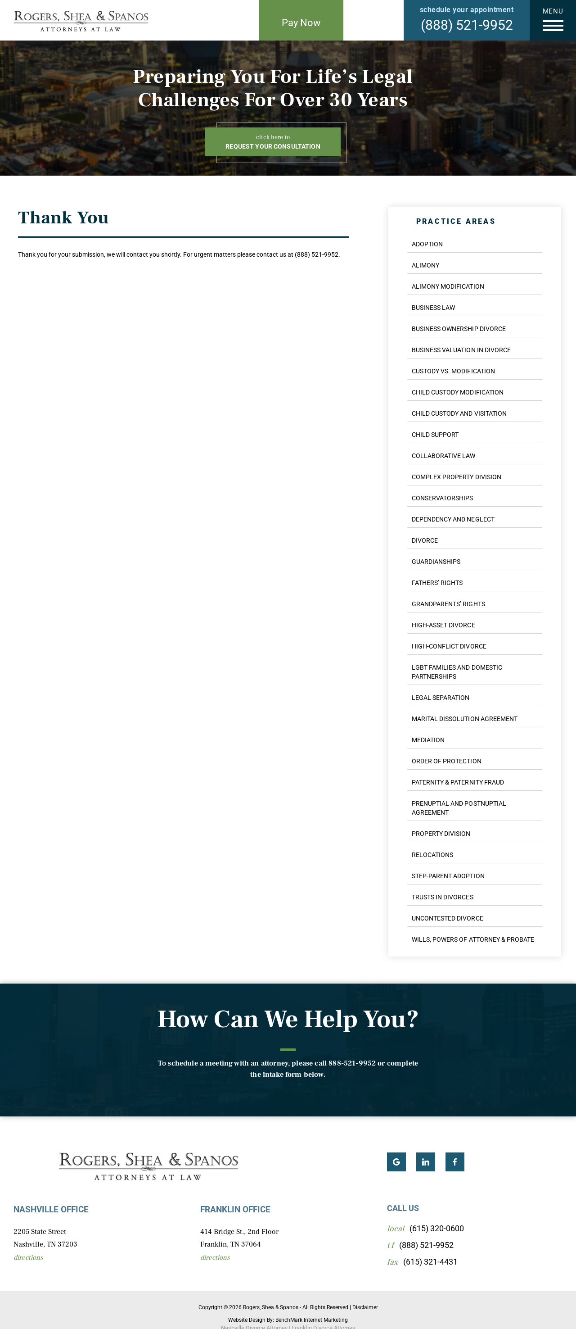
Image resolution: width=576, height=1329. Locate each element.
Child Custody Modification (458, 392)
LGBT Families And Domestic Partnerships (457, 672)
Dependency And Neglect (453, 519)
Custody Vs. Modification (453, 371)
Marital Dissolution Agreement (465, 718)
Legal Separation (440, 697)
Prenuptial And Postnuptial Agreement (459, 808)
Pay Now (301, 22)
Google (396, 1161)
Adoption (427, 244)
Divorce (425, 540)
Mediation (428, 740)
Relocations (432, 854)
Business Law (433, 307)
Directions (28, 1257)
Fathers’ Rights (437, 582)
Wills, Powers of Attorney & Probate (473, 939)
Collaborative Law (444, 455)
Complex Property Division (456, 477)
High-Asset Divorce (443, 625)
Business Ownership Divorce (459, 328)
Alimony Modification (448, 286)
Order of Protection (447, 761)
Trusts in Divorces (442, 897)
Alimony (425, 265)
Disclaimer (365, 1307)
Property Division (441, 833)
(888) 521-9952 (467, 25)
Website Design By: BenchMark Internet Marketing (288, 1320)
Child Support (435, 434)
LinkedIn (425, 1161)
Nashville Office (51, 1209)
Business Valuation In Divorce (461, 350)
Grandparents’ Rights (448, 604)
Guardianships (436, 561)
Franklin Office (235, 1209)
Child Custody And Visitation (459, 413)
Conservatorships (442, 498)
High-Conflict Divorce (449, 646)
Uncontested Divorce (447, 918)
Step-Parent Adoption (448, 876)
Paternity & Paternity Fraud (458, 782)
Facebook (455, 1161)
